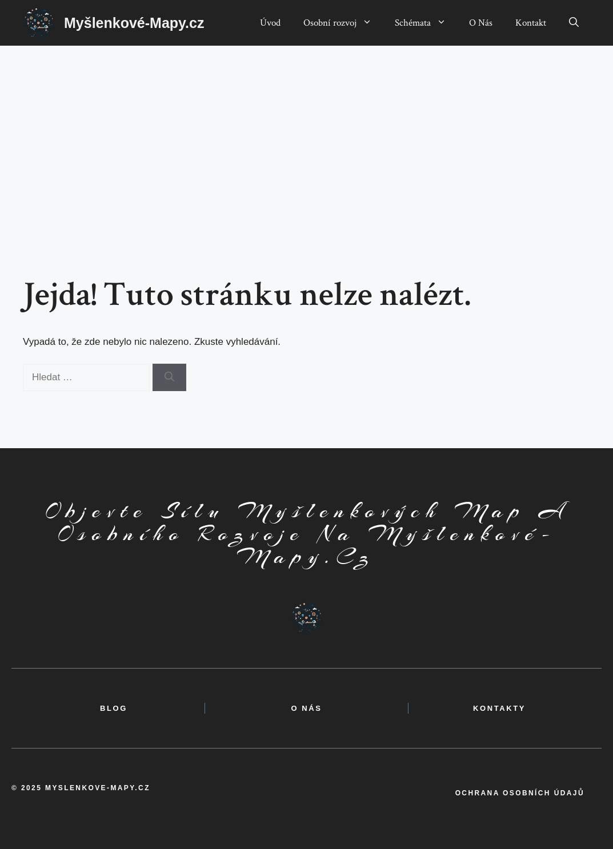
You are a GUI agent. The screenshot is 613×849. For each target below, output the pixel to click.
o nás (306, 708)
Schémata (426, 23)
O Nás (480, 23)
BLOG (113, 708)
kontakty (499, 708)
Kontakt (530, 23)
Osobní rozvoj (343, 23)
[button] (574, 23)
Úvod (270, 23)
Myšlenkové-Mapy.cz (134, 23)
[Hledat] (169, 377)
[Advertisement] (306, 131)
